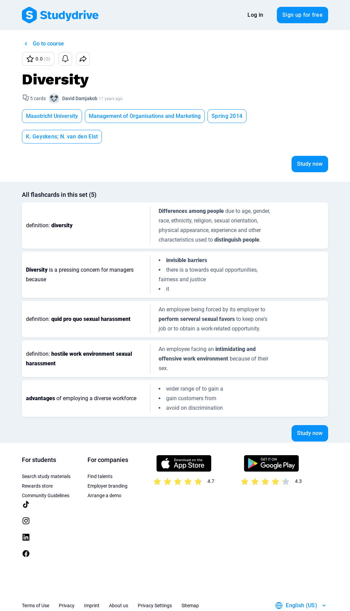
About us (118, 585)
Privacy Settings (155, 585)
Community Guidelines (45, 475)
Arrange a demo (104, 475)
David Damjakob (79, 98)
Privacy (67, 585)
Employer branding (107, 465)
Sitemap (190, 585)
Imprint (91, 585)
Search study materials (46, 456)
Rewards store (37, 465)
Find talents (100, 456)
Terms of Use (35, 585)
